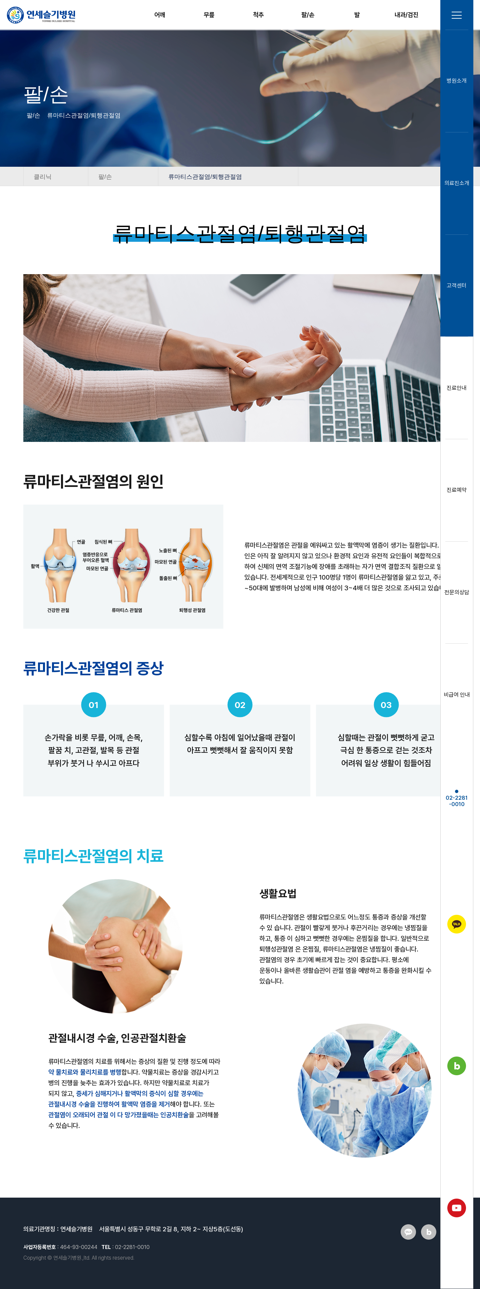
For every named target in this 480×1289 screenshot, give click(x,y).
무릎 (209, 15)
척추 (258, 15)
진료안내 (457, 388)
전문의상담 (456, 592)
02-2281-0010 (457, 799)
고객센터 (457, 285)
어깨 (159, 15)
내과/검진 (406, 15)
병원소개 (457, 81)
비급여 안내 (457, 695)
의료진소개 (456, 183)
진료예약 (457, 490)
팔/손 (307, 15)
